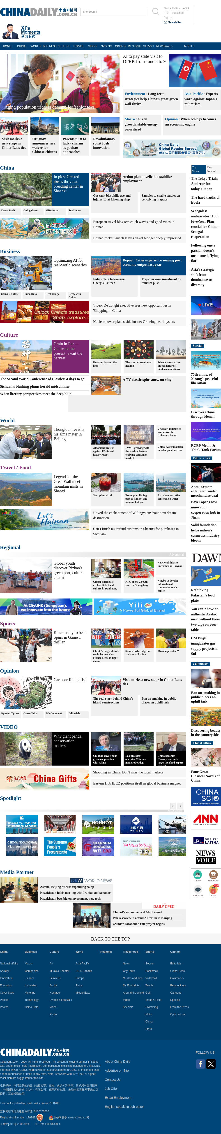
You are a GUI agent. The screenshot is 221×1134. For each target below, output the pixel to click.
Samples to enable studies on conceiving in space (161, 197)
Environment (135, 94)
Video (53, 1007)
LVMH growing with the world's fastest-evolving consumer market (137, 453)
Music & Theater (59, 971)
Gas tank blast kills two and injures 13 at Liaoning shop (112, 197)
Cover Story (7, 992)
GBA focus (52, 210)
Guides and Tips (133, 978)
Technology (52, 294)
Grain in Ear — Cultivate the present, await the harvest (68, 351)
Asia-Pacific (193, 94)
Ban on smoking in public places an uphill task (159, 700)
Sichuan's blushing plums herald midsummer (35, 386)
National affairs (9, 963)
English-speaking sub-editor (124, 1106)
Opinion (171, 119)
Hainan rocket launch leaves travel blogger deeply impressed (137, 238)
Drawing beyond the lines (105, 364)
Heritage (55, 992)
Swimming (151, 1007)
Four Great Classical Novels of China (205, 776)
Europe (80, 978)
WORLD (35, 46)
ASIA (186, 8)
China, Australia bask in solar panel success (170, 448)
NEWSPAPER (163, 46)
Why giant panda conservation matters (67, 741)
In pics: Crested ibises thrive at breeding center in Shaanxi (68, 184)
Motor (148, 1014)
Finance (30, 978)
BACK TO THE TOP (110, 938)
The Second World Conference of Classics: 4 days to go (42, 379)
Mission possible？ (168, 651)
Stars (148, 1029)
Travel (7, 467)
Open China (30, 713)
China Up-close (9, 294)
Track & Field (153, 999)
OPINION (121, 46)
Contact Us (112, 1079)
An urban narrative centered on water (169, 497)
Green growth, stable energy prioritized (141, 124)
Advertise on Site (117, 1070)
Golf (147, 992)
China (7, 168)
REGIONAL (135, 46)
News (126, 963)
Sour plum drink (103, 495)
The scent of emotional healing (138, 364)
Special (198, 345)
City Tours (129, 971)
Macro (130, 119)
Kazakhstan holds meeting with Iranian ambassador (75, 892)
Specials (128, 1007)
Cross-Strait (8, 210)
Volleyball (151, 978)
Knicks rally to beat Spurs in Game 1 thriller (69, 637)
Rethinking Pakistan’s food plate (203, 595)
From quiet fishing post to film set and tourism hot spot (136, 499)
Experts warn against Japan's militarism (201, 99)
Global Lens (177, 971)
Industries (31, 985)
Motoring (30, 992)
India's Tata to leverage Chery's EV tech (109, 281)
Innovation (6, 978)
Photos (4, 1007)
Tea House (75, 210)
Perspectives (178, 985)
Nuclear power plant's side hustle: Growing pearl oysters (134, 322)
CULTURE (64, 46)
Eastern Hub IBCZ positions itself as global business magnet (137, 783)
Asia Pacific (83, 963)
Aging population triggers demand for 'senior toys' (50, 107)
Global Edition (172, 8)
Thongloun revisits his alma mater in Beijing (69, 434)
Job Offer (111, 1088)
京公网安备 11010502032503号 (69, 1117)
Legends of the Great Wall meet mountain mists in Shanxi (68, 484)
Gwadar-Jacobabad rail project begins (139, 924)
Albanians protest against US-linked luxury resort (103, 451)
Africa (79, 985)
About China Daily (117, 1061)
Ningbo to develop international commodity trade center (168, 585)
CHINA (21, 46)
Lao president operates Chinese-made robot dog (135, 759)
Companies (32, 971)
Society (4, 971)
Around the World (133, 992)
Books (53, 985)
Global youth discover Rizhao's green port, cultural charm (69, 570)
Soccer (149, 963)
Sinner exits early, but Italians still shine (138, 653)
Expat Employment (118, 1097)
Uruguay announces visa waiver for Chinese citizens (169, 432)
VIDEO (92, 46)
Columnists (200, 664)
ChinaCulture (202, 743)
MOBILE (189, 46)
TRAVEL (78, 46)
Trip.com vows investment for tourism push (162, 281)
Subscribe (178, 12)
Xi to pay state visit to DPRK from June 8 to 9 (144, 59)
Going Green (30, 210)
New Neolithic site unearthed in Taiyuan (170, 564)
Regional (10, 547)
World (7, 420)
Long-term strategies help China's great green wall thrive (151, 99)
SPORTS (106, 46)
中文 (166, 12)
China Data (30, 294)
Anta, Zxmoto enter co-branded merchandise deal (204, 491)
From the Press (179, 1007)
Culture (9, 335)
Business (10, 251)
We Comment (54, 713)
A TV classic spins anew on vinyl (148, 380)
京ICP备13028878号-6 (47, 1124)
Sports (7, 623)
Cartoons (175, 992)
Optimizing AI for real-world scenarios (70, 262)
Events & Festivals (61, 999)
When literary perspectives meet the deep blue (35, 394)
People (4, 999)
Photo (53, 1014)
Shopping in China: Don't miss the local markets (128, 772)
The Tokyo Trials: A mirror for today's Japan (204, 184)
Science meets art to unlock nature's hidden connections (169, 366)
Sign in (168, 17)
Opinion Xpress (10, 713)
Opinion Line (177, 1014)
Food (25, 467)
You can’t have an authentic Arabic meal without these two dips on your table (205, 619)
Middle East (83, 992)
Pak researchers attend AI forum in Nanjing (142, 918)
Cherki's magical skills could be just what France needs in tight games (106, 656)
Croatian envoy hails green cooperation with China (105, 759)
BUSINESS (50, 46)
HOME (7, 46)
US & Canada (84, 971)
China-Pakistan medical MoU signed (137, 912)
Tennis (149, 985)
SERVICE (149, 46)
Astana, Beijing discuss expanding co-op (67, 887)
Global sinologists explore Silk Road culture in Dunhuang (105, 585)
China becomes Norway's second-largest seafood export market (170, 761)
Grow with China (75, 295)
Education (6, 985)
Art (51, 963)
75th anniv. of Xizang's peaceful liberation (204, 379)
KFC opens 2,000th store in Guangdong (136, 583)
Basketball (151, 971)
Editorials (74, 713)
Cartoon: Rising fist (70, 680)
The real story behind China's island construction (113, 700)
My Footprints (131, 985)
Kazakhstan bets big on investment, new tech (70, 898)
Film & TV (55, 978)
